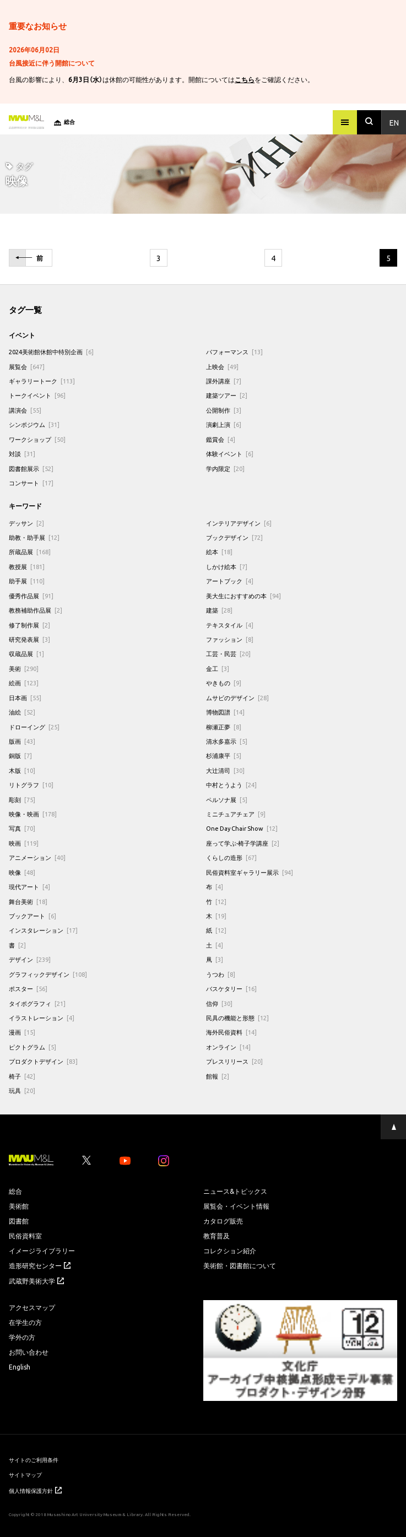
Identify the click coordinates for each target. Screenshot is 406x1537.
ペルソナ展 (226, 799)
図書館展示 (31, 468)
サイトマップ (25, 1474)
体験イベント (229, 453)
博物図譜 (225, 712)
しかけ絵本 (226, 566)
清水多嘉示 (226, 741)
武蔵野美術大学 (36, 1281)
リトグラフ (31, 784)
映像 (22, 872)
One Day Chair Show (242, 828)
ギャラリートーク (42, 381)
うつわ (220, 974)
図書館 (19, 1221)
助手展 (27, 581)
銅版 (20, 755)
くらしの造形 (231, 857)
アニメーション (37, 857)
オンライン (228, 1047)
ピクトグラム (32, 1047)
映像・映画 (33, 814)
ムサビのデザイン (237, 697)
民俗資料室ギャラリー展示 (249, 872)
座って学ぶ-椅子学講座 (242, 843)
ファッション (229, 639)
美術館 (19, 1206)
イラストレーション (41, 1017)
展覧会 (27, 366)
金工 (217, 668)
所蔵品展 (30, 551)
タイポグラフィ (37, 1003)
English (19, 1367)
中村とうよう (231, 784)
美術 (24, 668)
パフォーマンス (234, 351)
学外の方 (22, 1337)
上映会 (222, 366)
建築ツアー (226, 395)
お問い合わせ (28, 1352)
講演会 (25, 410)
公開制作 (223, 410)
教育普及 (216, 1236)
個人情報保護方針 (35, 1490)
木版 (22, 770)
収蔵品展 (26, 653)
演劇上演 (223, 424)
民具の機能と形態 (237, 1017)
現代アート (29, 886)
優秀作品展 (31, 595)
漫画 (22, 1032)
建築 (219, 610)
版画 (22, 741)
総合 (15, 1191)
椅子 (22, 1076)
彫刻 (22, 799)
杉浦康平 (223, 755)
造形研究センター (40, 1265)
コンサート (31, 483)
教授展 (27, 566)
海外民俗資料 (231, 1032)
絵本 (219, 551)
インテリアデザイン (239, 523)
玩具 (22, 1090)
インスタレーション (43, 930)
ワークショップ (37, 439)
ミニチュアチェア (236, 814)
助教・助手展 (34, 537)
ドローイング (34, 727)
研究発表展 (29, 639)
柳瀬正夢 (223, 727)
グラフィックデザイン (48, 974)
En (394, 122)
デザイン (30, 959)
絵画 (24, 683)
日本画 (25, 697)
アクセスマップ (32, 1307)
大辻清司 (225, 770)
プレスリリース (234, 1061)
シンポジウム (34, 424)
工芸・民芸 (228, 653)
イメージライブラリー (42, 1250)
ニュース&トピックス (235, 1191)
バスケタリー (231, 988)
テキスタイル (229, 625)
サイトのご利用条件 (33, 1459)
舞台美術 (28, 901)
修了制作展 (29, 625)
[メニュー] (345, 122)
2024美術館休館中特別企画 (51, 351)
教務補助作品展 (35, 610)
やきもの (223, 683)
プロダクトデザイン (43, 1061)
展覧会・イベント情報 (236, 1206)
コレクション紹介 (229, 1250)
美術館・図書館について (239, 1265)
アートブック (229, 581)
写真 (22, 828)
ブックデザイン (234, 537)
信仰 (219, 1003)
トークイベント (37, 395)
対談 (22, 453)
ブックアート (32, 916)
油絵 (22, 712)
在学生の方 (25, 1322)
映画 (24, 843)
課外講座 (223, 381)
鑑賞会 (220, 439)
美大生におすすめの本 (243, 595)
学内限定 (225, 468)
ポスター (28, 988)
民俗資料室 (25, 1236)
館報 (217, 1076)
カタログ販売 (223, 1221)
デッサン (26, 523)
